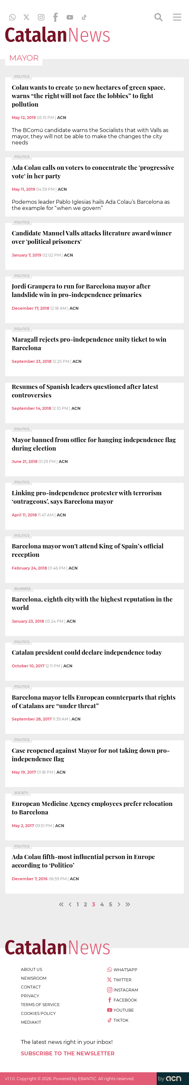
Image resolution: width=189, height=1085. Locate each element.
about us (31, 969)
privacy (30, 995)
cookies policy (38, 1013)
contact (31, 987)
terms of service (40, 1004)
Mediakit (31, 1022)
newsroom (33, 978)
